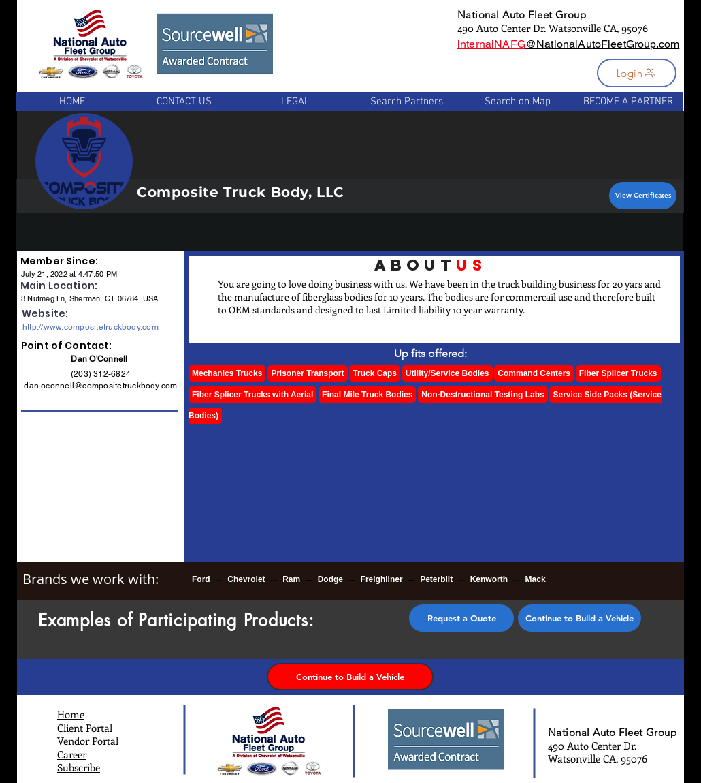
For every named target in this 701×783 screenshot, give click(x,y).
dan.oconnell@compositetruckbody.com (100, 385)
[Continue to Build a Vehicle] (579, 618)
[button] (636, 73)
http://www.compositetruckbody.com (90, 327)
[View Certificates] (642, 195)
